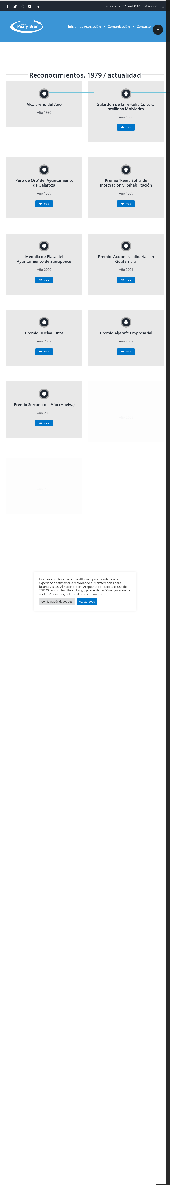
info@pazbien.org (154, 6)
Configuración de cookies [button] (56, 601)
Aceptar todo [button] (87, 601)
